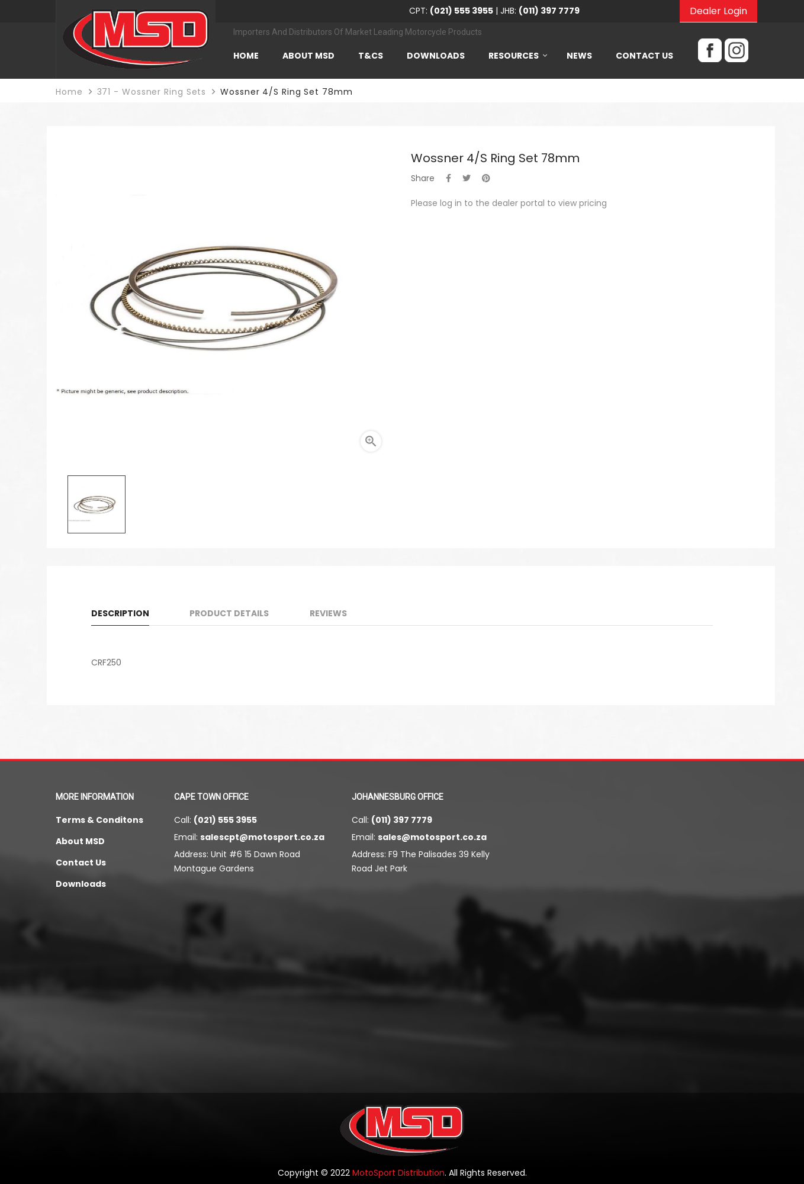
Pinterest (486, 178)
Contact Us (81, 862)
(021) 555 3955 (225, 820)
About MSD (80, 841)
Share (448, 178)
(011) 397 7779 (401, 820)
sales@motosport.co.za (432, 837)
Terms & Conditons (99, 820)
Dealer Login (718, 11)
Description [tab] (120, 613)
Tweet (466, 178)
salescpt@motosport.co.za (262, 837)
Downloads (81, 884)
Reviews (328, 613)
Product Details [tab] (229, 613)
